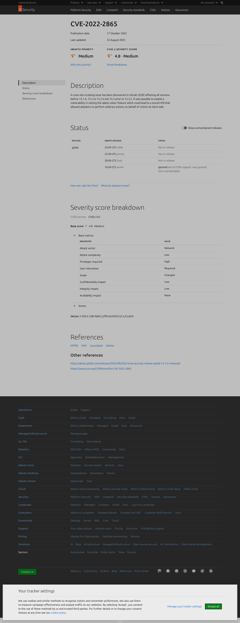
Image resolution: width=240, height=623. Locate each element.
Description (29, 82)
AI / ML (22, 441)
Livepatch (112, 9)
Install (74, 409)
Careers (104, 570)
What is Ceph (78, 417)
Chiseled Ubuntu (107, 512)
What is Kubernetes (82, 425)
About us (76, 570)
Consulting (110, 417)
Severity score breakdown (37, 93)
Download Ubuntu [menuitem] (150, 2)
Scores (82, 305)
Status (26, 88)
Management (116, 457)
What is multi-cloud (169, 488)
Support (85, 409)
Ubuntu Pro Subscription (85, 536)
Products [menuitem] (75, 2)
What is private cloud (115, 488)
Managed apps (79, 433)
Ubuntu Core (26, 465)
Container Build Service (158, 512)
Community (109, 449)
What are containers (82, 512)
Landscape (24, 504)
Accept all (213, 606)
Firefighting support (152, 528)
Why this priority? (81, 64)
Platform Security (81, 9)
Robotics (23, 449)
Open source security (145, 544)
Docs (122, 417)
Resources (136, 425)
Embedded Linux (95, 457)
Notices (165, 9)
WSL (97, 520)
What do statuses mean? (115, 185)
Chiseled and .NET (130, 512)
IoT (20, 457)
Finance (131, 552)
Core (106, 520)
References (29, 98)
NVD (84, 345)
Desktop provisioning (114, 536)
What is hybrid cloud (142, 488)
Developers (96, 473)
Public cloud (191, 488)
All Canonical (207, 2)
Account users (103, 528)
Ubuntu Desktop (28, 473)
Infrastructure (92, 544)
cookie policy (58, 612)
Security (23, 496)
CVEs (153, 9)
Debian (110, 345)
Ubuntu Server (27, 480)
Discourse (132, 528)
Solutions (24, 544)
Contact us (27, 571)
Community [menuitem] (127, 2)
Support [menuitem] (109, 2)
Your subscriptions (81, 528)
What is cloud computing (85, 488)
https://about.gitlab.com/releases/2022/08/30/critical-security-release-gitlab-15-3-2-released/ (125, 363)
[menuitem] (208, 2)
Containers (25, 512)
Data (78, 544)
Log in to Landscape (143, 504)
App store (76, 457)
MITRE (74, 345)
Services (109, 465)
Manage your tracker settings (184, 606)
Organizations (79, 473)
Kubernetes (25, 425)
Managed (94, 417)
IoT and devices (169, 544)
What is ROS (92, 449)
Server (87, 520)
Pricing (119, 528)
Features (76, 465)
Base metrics (85, 235)
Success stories (93, 465)
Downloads (25, 520)
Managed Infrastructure (116, 544)
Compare (103, 504)
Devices (135, 536)
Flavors (111, 473)
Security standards (134, 9)
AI (72, 544)
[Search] (221, 2)
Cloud (21, 488)
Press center (141, 570)
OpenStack (25, 409)
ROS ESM (76, 449)
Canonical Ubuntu (27, 2)
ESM (98, 9)
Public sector (108, 552)
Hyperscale (77, 480)
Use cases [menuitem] (92, 2)
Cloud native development (196, 544)
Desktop (75, 520)
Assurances (181, 9)
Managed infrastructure (32, 433)
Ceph (21, 417)
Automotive (77, 552)
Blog (114, 570)
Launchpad (96, 345)
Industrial (92, 552)
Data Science (93, 441)
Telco (121, 552)
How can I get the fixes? (84, 185)
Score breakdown (117, 64)
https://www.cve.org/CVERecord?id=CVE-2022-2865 (101, 368)
